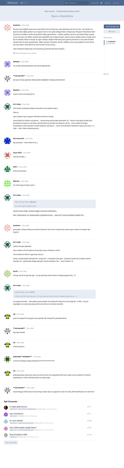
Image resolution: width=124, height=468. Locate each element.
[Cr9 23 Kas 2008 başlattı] (6, 408)
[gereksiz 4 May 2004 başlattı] (6, 422)
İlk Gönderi (108, 38)
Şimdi (106, 74)
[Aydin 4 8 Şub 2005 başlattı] (6, 436)
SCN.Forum (12, 2)
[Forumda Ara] (76, 3)
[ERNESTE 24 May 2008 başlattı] (6, 415)
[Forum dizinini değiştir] (94, 3)
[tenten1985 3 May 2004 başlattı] (6, 429)
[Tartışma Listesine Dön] (3, 3)
